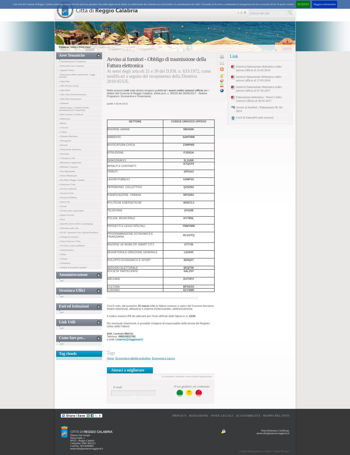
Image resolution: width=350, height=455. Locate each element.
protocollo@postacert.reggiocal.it (86, 448)
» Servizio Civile (66, 193)
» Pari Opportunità (67, 171)
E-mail (118, 387)
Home (73, 47)
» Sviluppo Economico (69, 237)
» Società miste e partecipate (71, 210)
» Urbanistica (64, 263)
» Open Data (64, 81)
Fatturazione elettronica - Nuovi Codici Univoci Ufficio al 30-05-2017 (259, 99)
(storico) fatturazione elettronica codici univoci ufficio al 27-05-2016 (258, 78)
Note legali (222, 415)
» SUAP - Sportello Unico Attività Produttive (78, 232)
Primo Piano (85, 47)
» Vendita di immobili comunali (73, 267)
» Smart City (64, 202)
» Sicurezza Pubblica (68, 197)
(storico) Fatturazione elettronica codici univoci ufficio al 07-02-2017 (259, 88)
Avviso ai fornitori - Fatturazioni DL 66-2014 (259, 109)
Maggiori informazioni (325, 4)
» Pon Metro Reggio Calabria (72, 180)
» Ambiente (64, 103)
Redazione (198, 415)
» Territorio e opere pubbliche (72, 245)
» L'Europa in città (67, 158)
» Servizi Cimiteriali (68, 189)
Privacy (179, 415)
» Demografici (65, 140)
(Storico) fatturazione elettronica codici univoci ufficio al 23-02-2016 (259, 68)
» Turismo (63, 259)
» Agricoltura (64, 90)
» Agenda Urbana (66, 70)
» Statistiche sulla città (69, 228)
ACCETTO (303, 4)
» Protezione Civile (67, 184)
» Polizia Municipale (68, 175)
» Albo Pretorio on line (69, 86)
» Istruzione (64, 154)
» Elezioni (63, 145)
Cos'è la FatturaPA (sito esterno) (254, 117)
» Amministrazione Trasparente (72, 61)
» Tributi (62, 254)
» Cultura (63, 132)
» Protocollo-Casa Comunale (71, 66)
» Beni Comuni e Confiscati (71, 114)
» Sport (62, 219)
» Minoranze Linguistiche (70, 162)
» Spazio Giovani (66, 215)
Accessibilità (248, 415)
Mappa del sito (276, 415)
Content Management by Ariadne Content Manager (264, 451)
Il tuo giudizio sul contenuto (192, 386)
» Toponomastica (66, 250)
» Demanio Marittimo (68, 136)
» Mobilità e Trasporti (68, 167)
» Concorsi (63, 127)
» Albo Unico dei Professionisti (72, 94)
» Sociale (63, 206)
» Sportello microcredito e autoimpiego (76, 224)
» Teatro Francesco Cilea (69, 241)
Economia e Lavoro (163, 358)
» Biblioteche (64, 119)
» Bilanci (63, 123)
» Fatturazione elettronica (70, 149)
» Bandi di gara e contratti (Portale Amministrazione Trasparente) (74, 108)
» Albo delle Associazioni (70, 99)
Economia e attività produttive (132, 358)
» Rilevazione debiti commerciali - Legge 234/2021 (77, 75)
